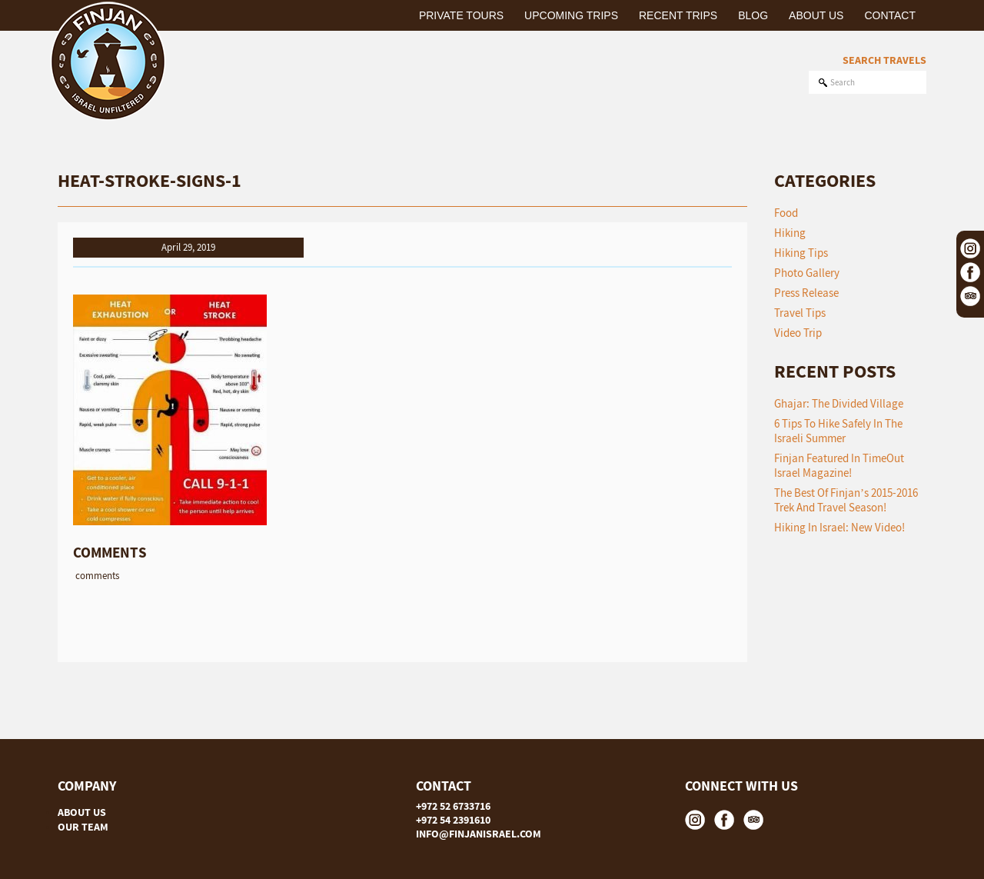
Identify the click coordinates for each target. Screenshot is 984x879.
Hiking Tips (801, 252)
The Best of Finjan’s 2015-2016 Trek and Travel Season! (846, 499)
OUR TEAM (83, 827)
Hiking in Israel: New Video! (839, 527)
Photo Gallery (806, 272)
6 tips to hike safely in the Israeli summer (838, 430)
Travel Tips (800, 312)
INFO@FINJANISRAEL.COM (478, 834)
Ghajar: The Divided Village (838, 403)
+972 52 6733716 (453, 806)
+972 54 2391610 (453, 820)
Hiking (790, 232)
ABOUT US (82, 812)
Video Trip (798, 332)
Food (786, 212)
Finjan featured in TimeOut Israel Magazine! (839, 465)
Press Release (806, 292)
